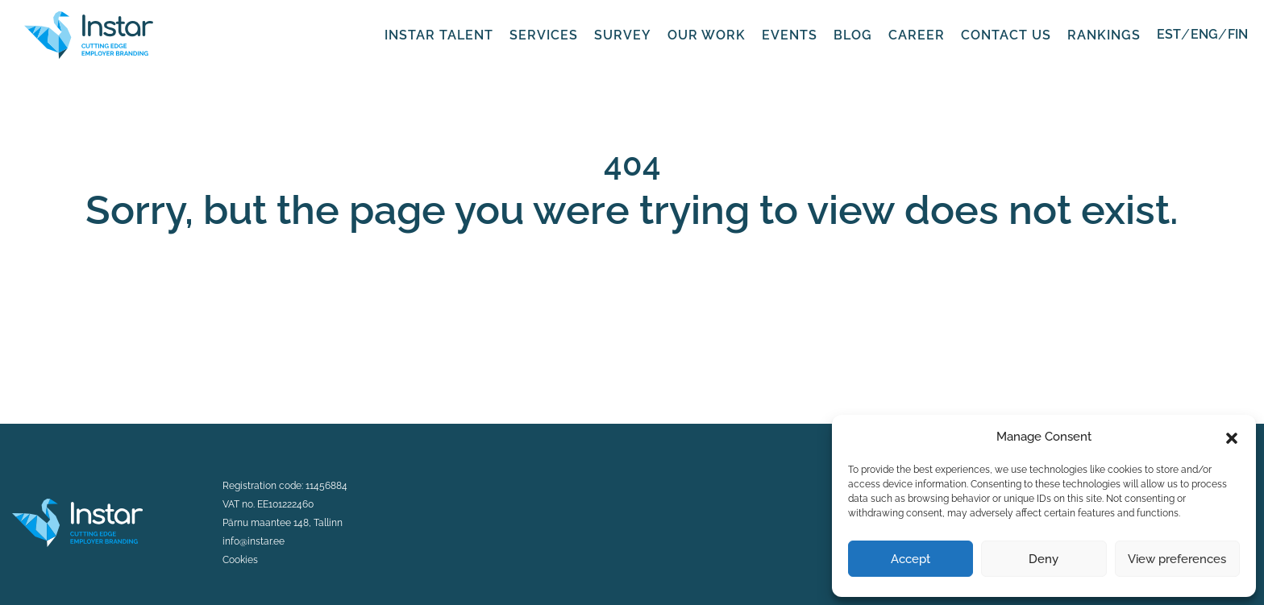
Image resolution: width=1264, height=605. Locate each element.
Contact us (1006, 35)
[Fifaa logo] (88, 34)
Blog (853, 35)
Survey (622, 35)
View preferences (1177, 559)
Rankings (1104, 35)
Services (543, 35)
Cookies (240, 560)
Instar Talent (439, 35)
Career (916, 35)
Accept (910, 559)
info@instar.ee (253, 541)
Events (789, 35)
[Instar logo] (77, 521)
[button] (1232, 437)
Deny (1043, 559)
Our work (706, 35)
